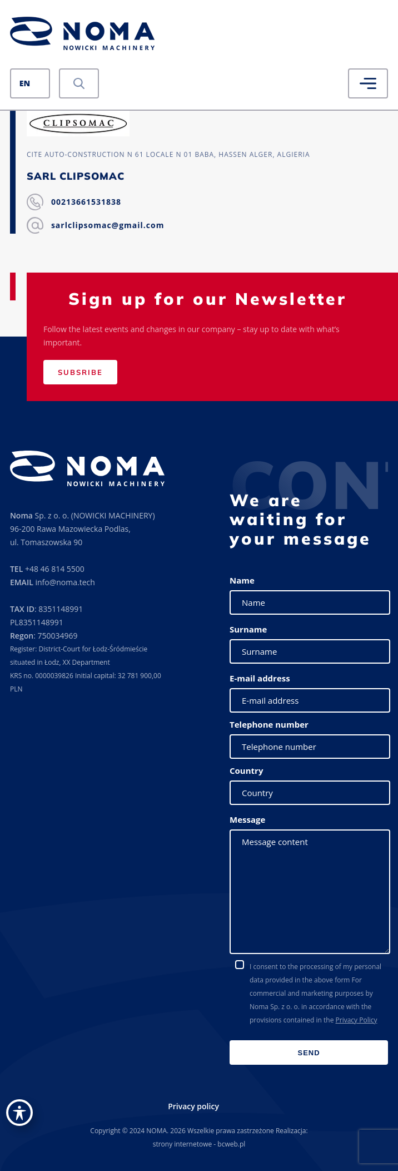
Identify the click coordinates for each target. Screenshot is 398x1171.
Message (247, 819)
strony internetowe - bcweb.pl (199, 1144)
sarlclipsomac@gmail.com (108, 225)
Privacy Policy (356, 1020)
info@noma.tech (64, 582)
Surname (248, 629)
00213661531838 (86, 201)
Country (246, 770)
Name (242, 580)
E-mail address (260, 678)
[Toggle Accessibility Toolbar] (19, 1112)
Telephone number (269, 724)
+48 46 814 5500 (54, 569)
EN (24, 83)
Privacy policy (193, 1106)
